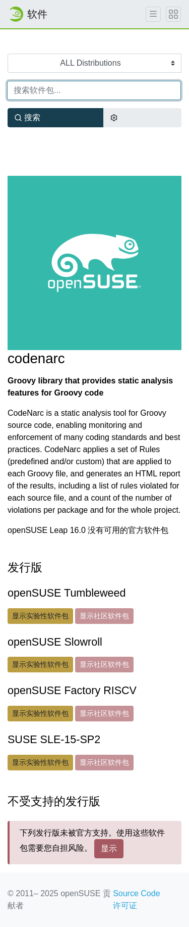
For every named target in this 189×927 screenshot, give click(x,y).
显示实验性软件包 (40, 616)
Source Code (136, 893)
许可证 (125, 905)
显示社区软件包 (104, 616)
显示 (109, 848)
